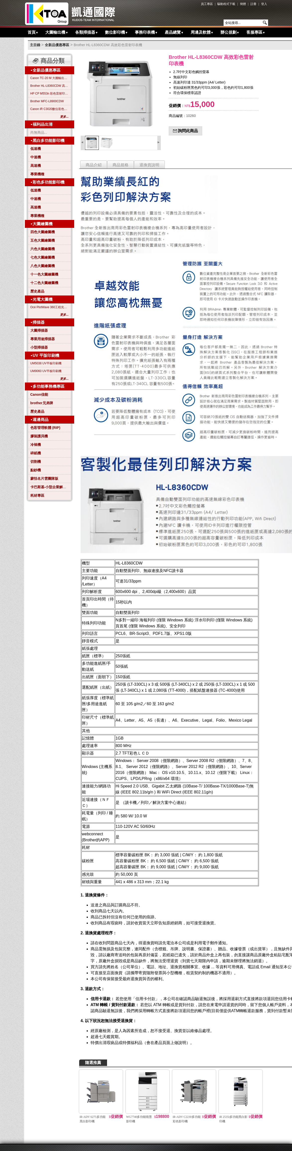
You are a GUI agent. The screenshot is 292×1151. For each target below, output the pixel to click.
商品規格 (120, 165)
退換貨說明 (149, 165)
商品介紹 (94, 165)
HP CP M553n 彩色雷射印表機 (49, 93)
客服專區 (255, 32)
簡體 (243, 4)
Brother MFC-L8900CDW (47, 101)
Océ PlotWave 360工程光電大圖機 (49, 307)
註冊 (253, 4)
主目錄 (35, 45)
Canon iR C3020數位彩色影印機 (49, 109)
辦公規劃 (230, 32)
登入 (264, 4)
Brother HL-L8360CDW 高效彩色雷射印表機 (108, 45)
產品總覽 (174, 32)
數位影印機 (116, 32)
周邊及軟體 (202, 32)
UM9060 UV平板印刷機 (45, 371)
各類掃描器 (86, 32)
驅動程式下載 (226, 4)
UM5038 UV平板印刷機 (45, 363)
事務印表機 (146, 32)
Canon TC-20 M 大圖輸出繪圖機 (49, 78)
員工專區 (207, 4)
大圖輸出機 (56, 32)
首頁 (33, 32)
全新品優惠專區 (57, 45)
